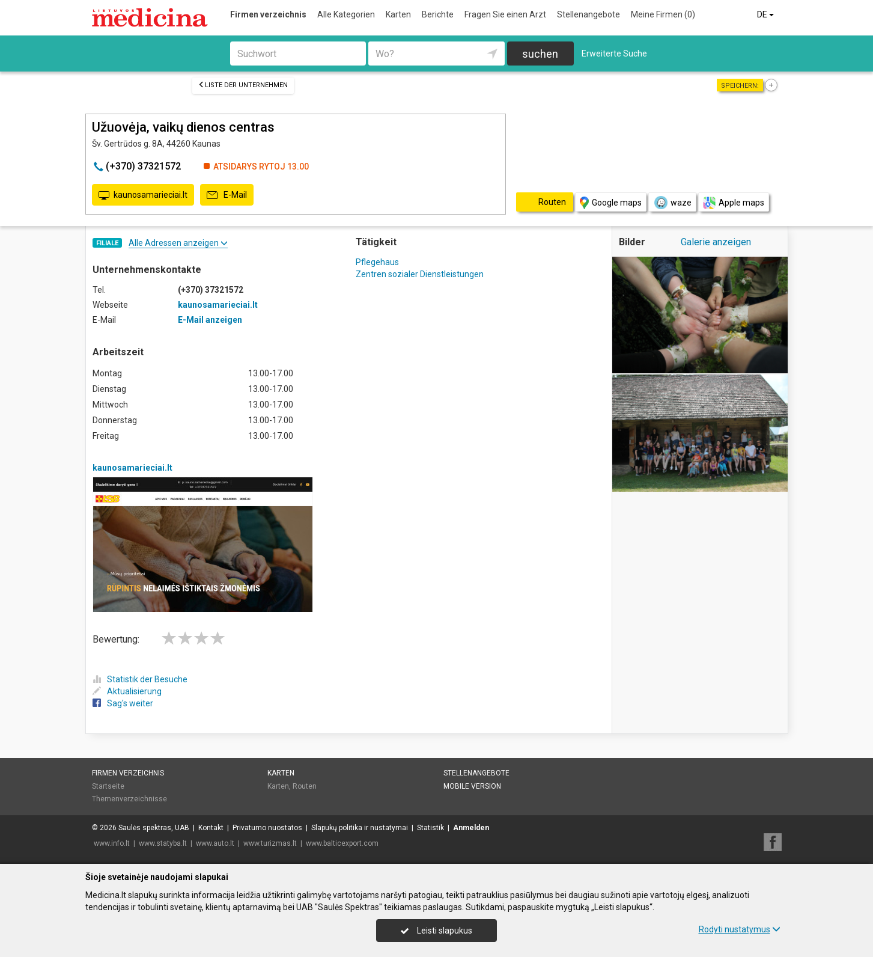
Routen (305, 786)
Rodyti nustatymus (739, 929)
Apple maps (733, 203)
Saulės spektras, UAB (153, 828)
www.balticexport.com (342, 843)
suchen (540, 53)
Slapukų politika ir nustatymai (359, 828)
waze (672, 202)
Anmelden (471, 828)
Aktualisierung (127, 691)
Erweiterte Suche (614, 53)
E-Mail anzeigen (210, 320)
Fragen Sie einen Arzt (505, 14)
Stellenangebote (588, 14)
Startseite (108, 786)
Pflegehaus (377, 262)
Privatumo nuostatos (267, 828)
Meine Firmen (663, 14)
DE (766, 14)
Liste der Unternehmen (243, 85)
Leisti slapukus (436, 930)
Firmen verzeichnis (268, 14)
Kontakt (211, 828)
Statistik (430, 828)
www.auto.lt (215, 843)
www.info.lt (112, 843)
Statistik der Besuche (140, 679)
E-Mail (227, 195)
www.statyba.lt (163, 843)
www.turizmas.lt (270, 843)
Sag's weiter (123, 703)
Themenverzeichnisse (129, 799)
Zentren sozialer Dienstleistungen (420, 274)
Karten (398, 14)
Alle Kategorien (346, 14)
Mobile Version (472, 786)
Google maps (611, 203)
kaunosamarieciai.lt (143, 195)
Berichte (438, 14)
